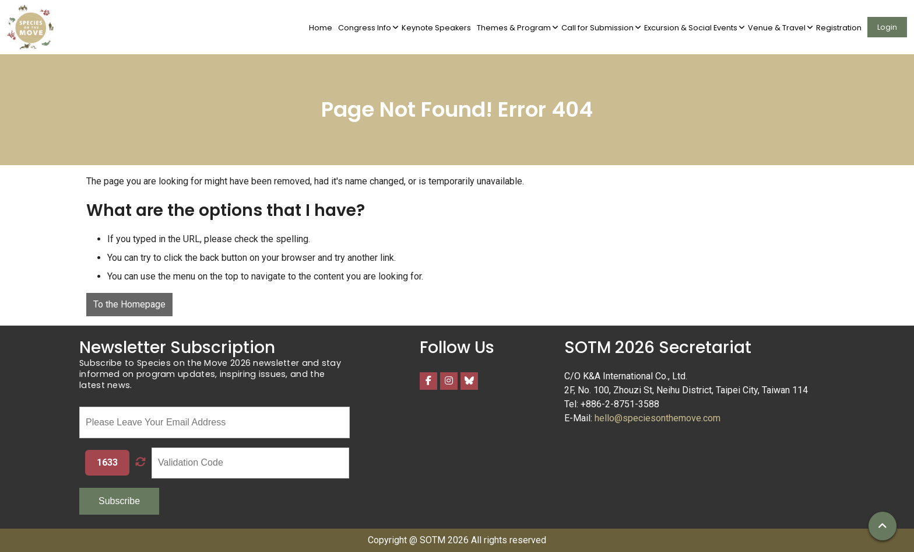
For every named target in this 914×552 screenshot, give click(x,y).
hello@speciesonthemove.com (657, 418)
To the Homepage (129, 304)
